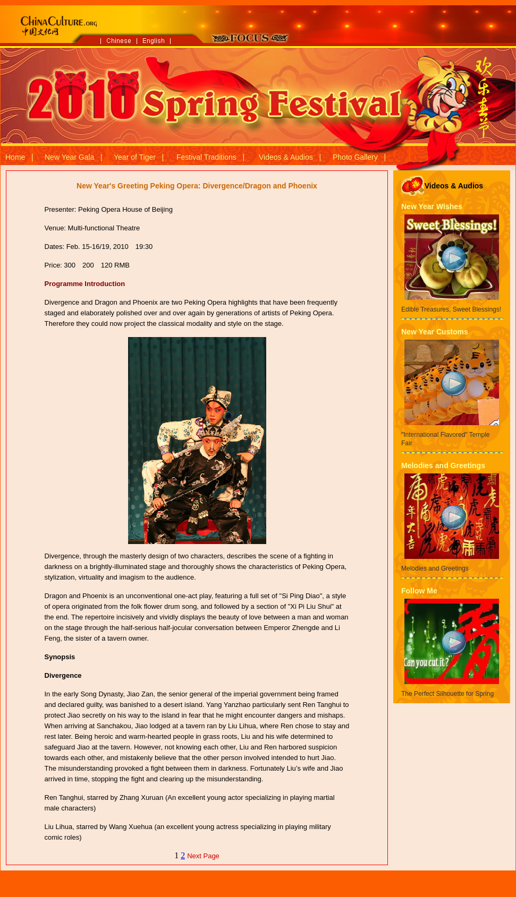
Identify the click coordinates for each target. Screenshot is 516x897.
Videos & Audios (286, 157)
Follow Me (419, 590)
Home (15, 157)
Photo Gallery (355, 157)
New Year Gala (69, 157)
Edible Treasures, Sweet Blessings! (451, 309)
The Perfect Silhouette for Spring (447, 693)
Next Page (203, 856)
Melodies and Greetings (443, 465)
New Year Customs (434, 331)
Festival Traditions (206, 157)
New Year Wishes (431, 206)
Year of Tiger (135, 157)
